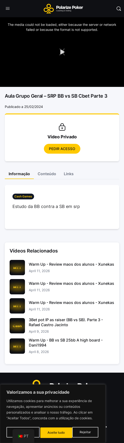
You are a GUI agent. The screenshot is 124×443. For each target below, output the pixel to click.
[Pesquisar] (119, 8)
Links (69, 173)
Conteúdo (47, 173)
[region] (53, 415)
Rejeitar (53, 433)
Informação (19, 173)
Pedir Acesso (62, 148)
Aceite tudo (83, 433)
